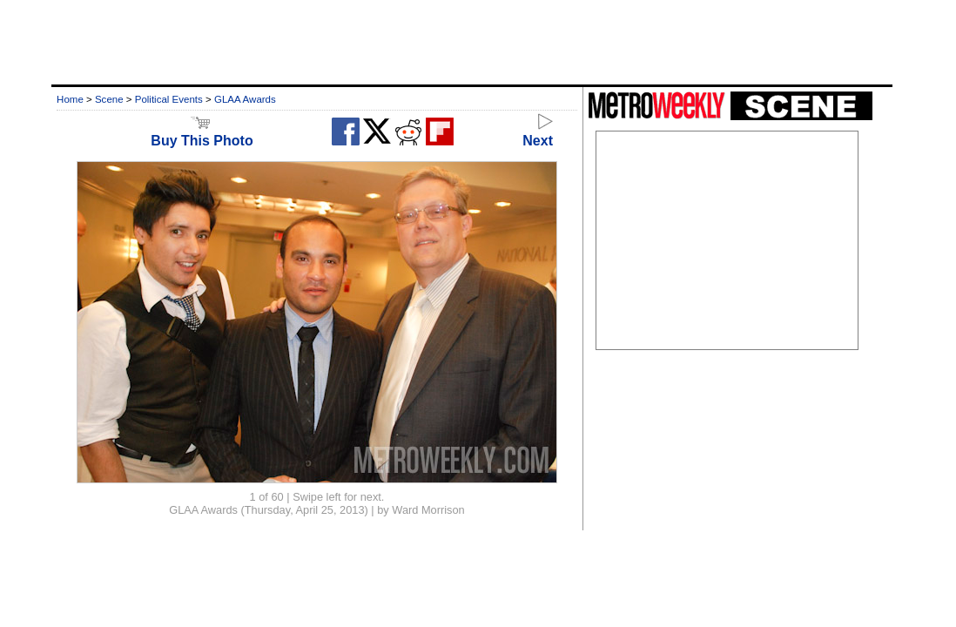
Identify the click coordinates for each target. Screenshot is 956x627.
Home (70, 99)
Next (537, 133)
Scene (109, 99)
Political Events (169, 99)
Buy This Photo (201, 133)
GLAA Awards (245, 99)
